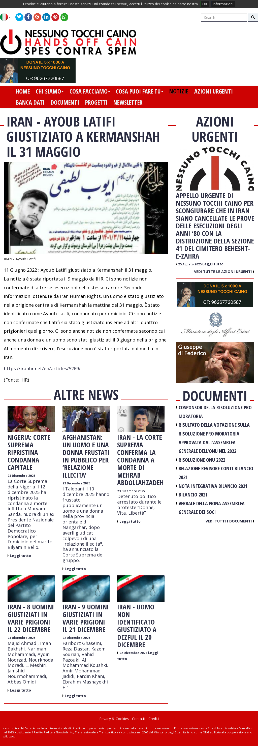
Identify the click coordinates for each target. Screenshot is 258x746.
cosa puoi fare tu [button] (139, 91)
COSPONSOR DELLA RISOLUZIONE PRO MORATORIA (215, 412)
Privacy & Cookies (114, 718)
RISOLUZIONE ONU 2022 (202, 459)
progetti (96, 102)
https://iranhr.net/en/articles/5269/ (42, 368)
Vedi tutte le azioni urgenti (224, 271)
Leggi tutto (20, 555)
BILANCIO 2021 (193, 494)
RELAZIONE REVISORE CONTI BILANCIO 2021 (216, 473)
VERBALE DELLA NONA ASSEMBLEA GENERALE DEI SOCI (212, 508)
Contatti (138, 718)
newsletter (127, 102)
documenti (65, 102)
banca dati (30, 102)
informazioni (223, 4)
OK (204, 4)
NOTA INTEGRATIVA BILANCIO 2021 (213, 486)
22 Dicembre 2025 (76, 638)
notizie (178, 91)
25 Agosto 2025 (190, 264)
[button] (7, 17)
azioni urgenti (213, 91)
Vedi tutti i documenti (230, 520)
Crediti (153, 718)
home (23, 91)
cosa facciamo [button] (90, 91)
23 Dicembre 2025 (21, 476)
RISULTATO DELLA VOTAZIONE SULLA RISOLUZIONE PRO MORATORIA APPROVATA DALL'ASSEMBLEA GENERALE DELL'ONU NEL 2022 (214, 437)
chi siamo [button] (49, 91)
